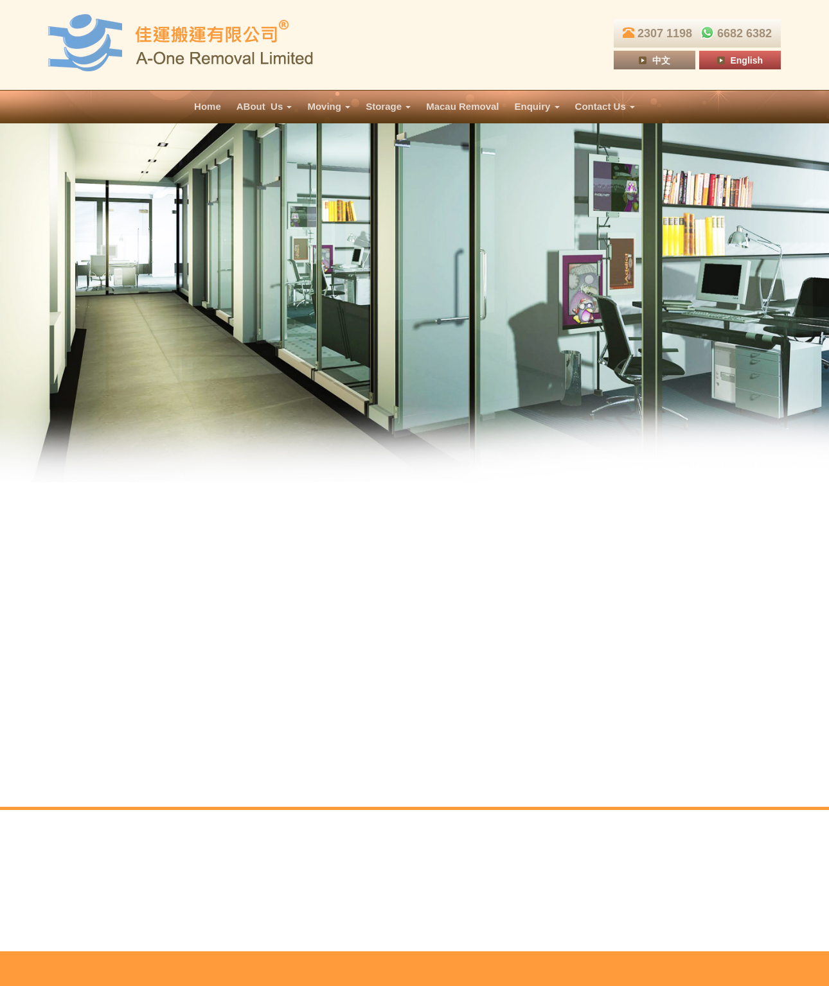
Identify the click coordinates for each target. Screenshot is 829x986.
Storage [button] (388, 106)
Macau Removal (462, 106)
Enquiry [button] (537, 106)
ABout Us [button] (264, 106)
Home (207, 106)
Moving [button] (328, 106)
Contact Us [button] (605, 106)
